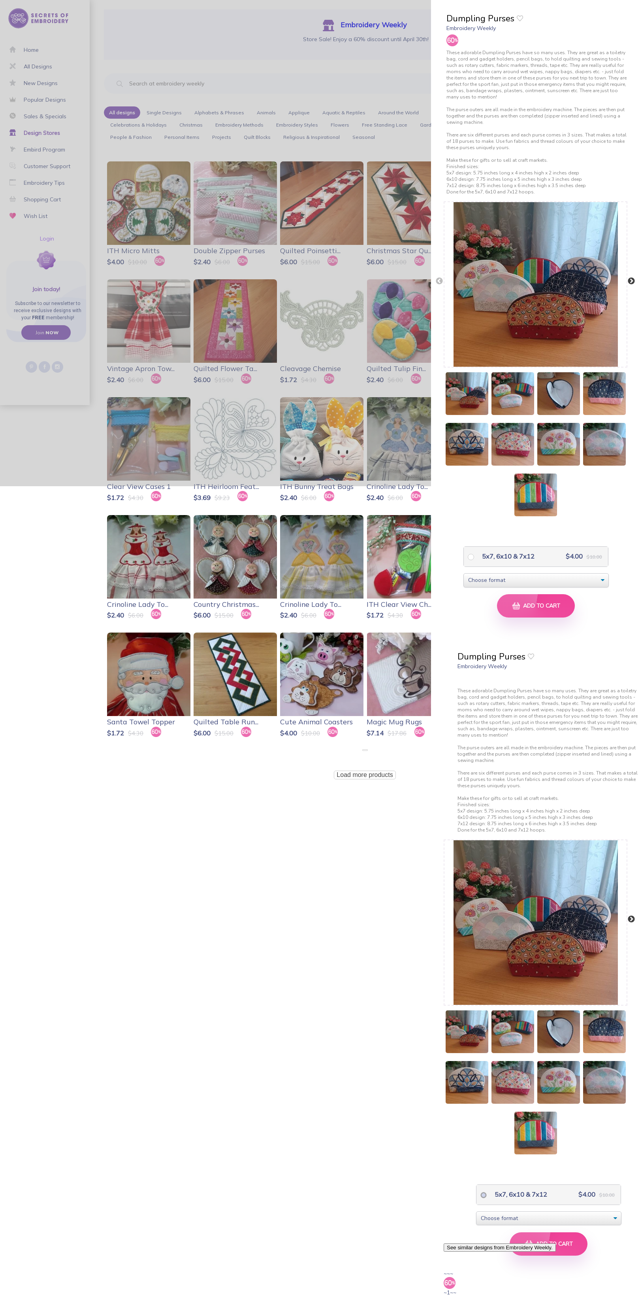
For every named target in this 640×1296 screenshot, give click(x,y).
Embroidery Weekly (471, 28)
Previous (439, 281)
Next (631, 281)
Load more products (365, 774)
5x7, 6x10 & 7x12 (507, 556)
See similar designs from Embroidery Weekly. (500, 1248)
